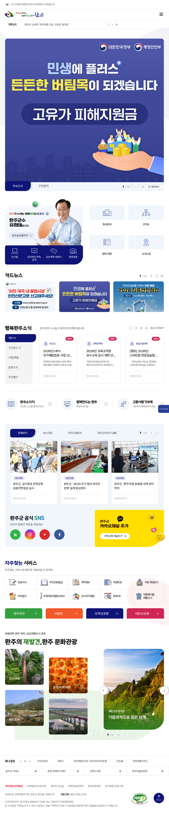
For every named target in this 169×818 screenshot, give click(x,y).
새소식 (12, 338)
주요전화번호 (94, 786)
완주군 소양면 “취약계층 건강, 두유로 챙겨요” (47, 24)
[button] (109, 25)
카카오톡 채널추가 (113, 536)
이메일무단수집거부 (36, 786)
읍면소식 (13, 367)
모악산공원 (102, 613)
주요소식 (18, 186)
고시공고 (13, 347)
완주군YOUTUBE (107, 433)
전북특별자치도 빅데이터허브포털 (90, 761)
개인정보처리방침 (13, 786)
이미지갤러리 (75, 433)
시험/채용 (13, 357)
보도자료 (47, 433)
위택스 (60, 761)
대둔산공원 (142, 613)
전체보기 (22, 433)
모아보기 (155, 186)
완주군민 (19, 613)
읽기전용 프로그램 (114, 786)
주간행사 (13, 377)
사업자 (58, 613)
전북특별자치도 (140, 761)
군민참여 (43, 186)
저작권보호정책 (75, 786)
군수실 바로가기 (21, 235)
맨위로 (158, 798)
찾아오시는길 (57, 786)
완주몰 (119, 761)
